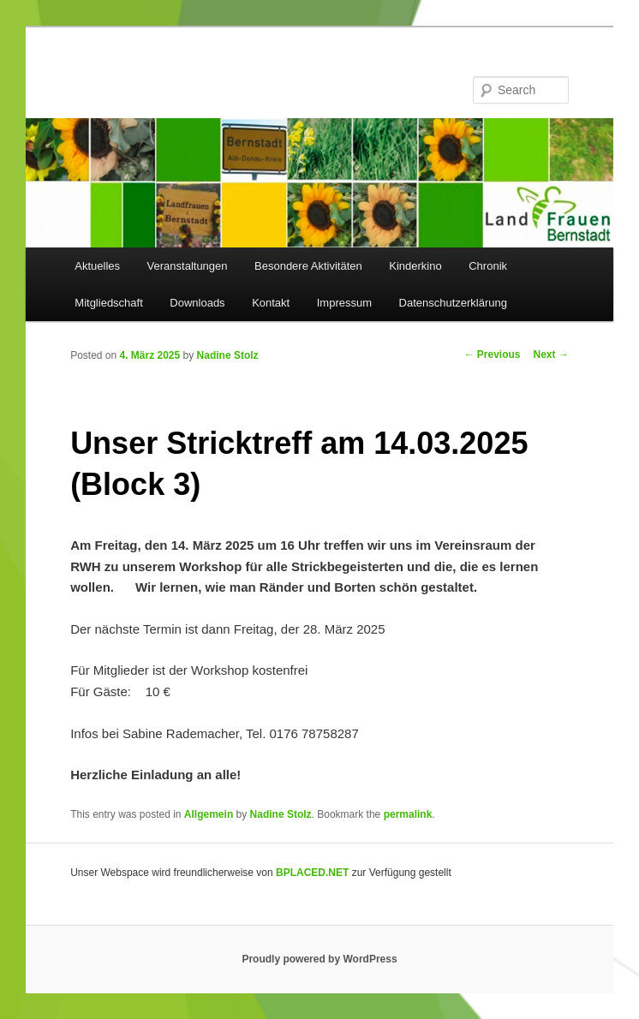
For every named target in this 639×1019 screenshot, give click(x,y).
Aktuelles (97, 265)
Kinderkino (415, 265)
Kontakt (271, 302)
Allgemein (208, 814)
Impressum (344, 302)
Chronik (488, 265)
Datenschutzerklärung (453, 302)
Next (551, 355)
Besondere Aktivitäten (308, 265)
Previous (492, 355)
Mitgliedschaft (108, 302)
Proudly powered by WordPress (319, 959)
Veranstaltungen (187, 265)
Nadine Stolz (228, 355)
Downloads (197, 302)
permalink (408, 814)
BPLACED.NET (312, 873)
